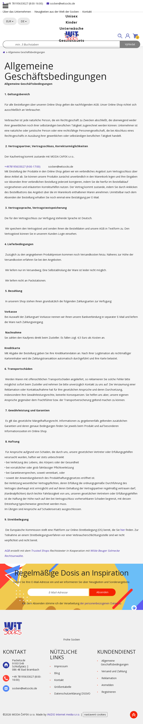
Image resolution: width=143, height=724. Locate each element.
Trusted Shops (40, 550)
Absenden (102, 592)
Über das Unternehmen (17, 11)
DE (24, 21)
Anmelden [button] (107, 685)
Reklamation (109, 678)
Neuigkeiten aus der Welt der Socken (56, 11)
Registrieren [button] (108, 692)
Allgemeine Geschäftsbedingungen (114, 662)
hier (122, 530)
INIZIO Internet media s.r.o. (64, 714)
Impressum (61, 666)
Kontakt (87, 11)
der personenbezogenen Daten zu (100, 603)
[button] (127, 36)
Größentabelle (62, 687)
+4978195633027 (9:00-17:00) (22, 166)
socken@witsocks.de (61, 3)
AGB (7, 550)
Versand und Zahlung (114, 671)
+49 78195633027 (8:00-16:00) (23, 3)
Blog (57, 673)
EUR (9, 21)
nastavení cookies (95, 714)
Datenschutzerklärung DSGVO (72, 693)
